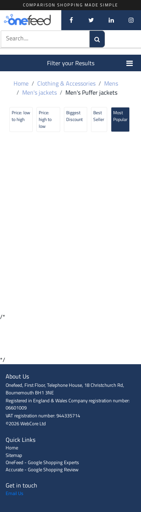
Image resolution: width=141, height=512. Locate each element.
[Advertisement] (70, 338)
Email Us (14, 493)
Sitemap (14, 455)
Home (21, 83)
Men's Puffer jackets (91, 92)
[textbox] (38, 38)
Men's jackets (39, 92)
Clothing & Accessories (66, 83)
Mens (111, 83)
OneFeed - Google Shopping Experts (42, 462)
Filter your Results (90, 63)
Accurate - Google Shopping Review (42, 469)
